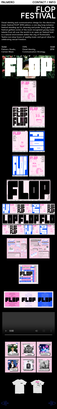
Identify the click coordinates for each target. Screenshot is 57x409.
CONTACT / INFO (44, 2)
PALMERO (7, 2)
